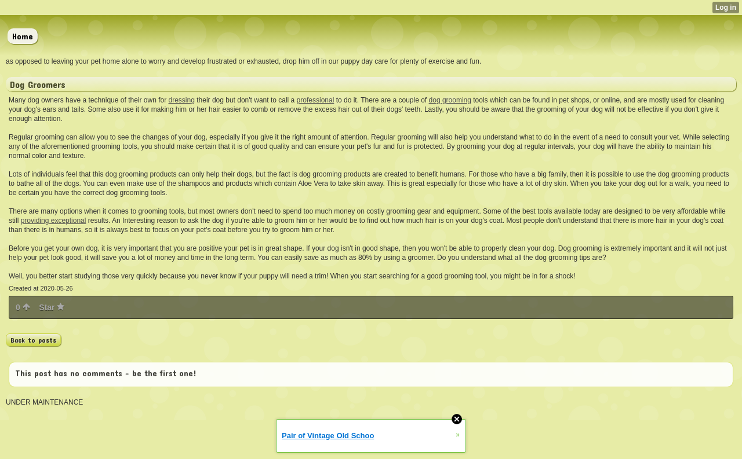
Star (51, 307)
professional (315, 100)
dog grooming (450, 100)
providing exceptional (53, 220)
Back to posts (33, 340)
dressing (182, 100)
